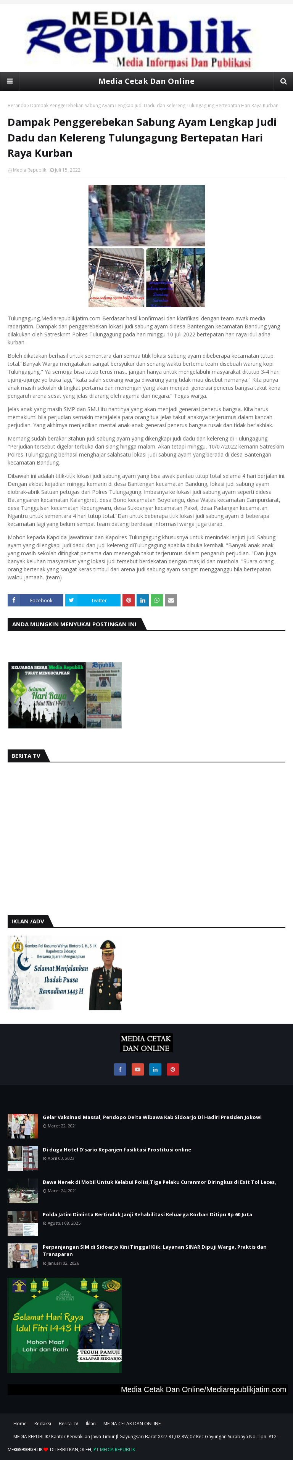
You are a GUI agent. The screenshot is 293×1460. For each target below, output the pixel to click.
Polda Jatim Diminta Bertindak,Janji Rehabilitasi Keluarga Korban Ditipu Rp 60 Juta (147, 1214)
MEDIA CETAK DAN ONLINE (132, 1423)
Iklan (91, 1423)
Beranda (17, 105)
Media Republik (29, 170)
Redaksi (42, 1423)
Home (20, 1423)
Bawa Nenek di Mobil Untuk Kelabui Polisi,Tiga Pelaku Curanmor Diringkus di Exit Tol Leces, (159, 1182)
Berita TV (68, 1423)
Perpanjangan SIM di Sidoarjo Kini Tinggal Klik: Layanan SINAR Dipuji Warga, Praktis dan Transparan (155, 1250)
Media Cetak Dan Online (146, 81)
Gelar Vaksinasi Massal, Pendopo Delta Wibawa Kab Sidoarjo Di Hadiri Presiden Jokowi (152, 1117)
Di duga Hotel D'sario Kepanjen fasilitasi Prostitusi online (117, 1149)
